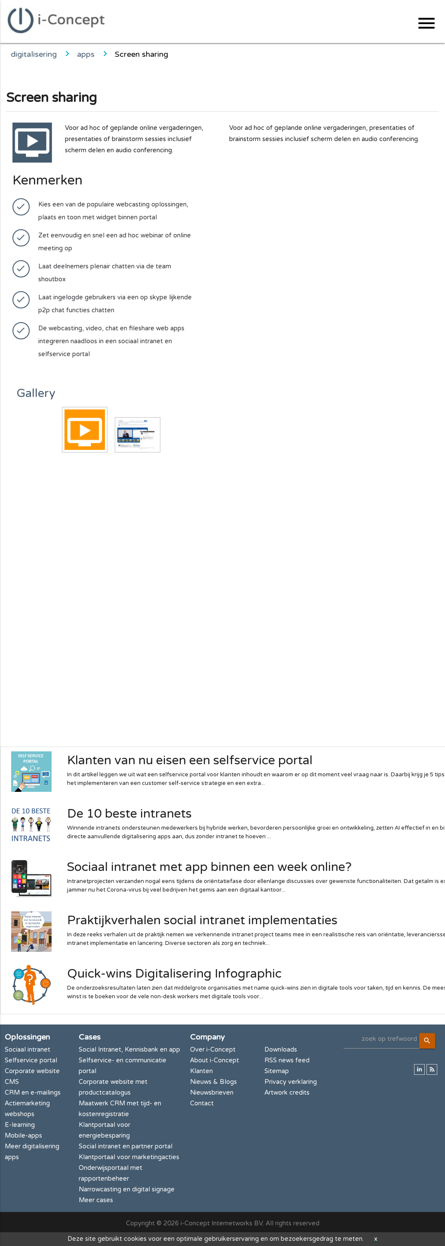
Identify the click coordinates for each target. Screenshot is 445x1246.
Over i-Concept (213, 1049)
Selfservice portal (31, 1060)
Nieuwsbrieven (211, 1092)
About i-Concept (214, 1060)
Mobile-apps (23, 1135)
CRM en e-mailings (33, 1092)
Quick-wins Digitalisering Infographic (174, 973)
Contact (202, 1103)
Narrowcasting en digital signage (127, 1189)
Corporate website (32, 1071)
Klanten (201, 1071)
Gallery (35, 393)
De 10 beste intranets (129, 813)
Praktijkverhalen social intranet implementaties (202, 920)
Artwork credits (287, 1092)
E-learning (20, 1125)
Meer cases (96, 1200)
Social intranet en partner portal (125, 1146)
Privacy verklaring (290, 1082)
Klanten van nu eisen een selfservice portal (190, 760)
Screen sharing (141, 54)
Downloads (280, 1049)
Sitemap (276, 1071)
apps (86, 54)
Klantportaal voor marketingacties (129, 1157)
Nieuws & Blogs (213, 1082)
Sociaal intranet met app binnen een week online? (209, 867)
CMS (12, 1082)
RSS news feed (287, 1060)
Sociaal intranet (27, 1049)
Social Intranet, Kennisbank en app (129, 1049)
